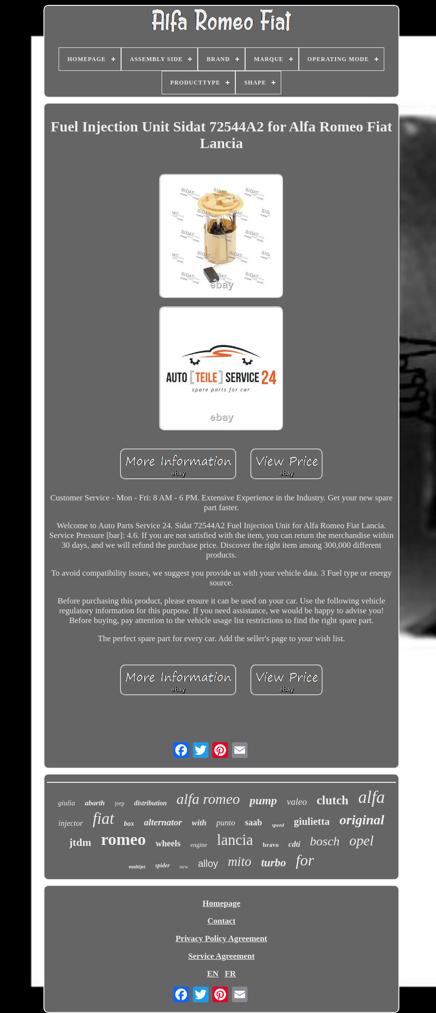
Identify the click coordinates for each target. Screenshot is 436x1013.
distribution (150, 803)
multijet (137, 866)
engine (199, 844)
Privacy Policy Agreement (222, 938)
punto (225, 822)
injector (71, 823)
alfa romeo (208, 799)
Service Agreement (221, 956)
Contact (222, 921)
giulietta (312, 821)
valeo (297, 802)
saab (253, 822)
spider (162, 865)
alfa (371, 797)
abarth (95, 803)
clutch (332, 800)
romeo (123, 839)
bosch (325, 841)
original (361, 819)
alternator (163, 822)
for (305, 860)
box (129, 823)
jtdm (80, 842)
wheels (168, 843)
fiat (103, 818)
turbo (273, 863)
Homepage (221, 903)
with (199, 822)
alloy (208, 863)
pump (263, 800)
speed (278, 825)
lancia (235, 839)
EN (213, 973)
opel (362, 840)
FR (230, 973)
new (184, 866)
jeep (120, 803)
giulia (66, 803)
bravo (271, 844)
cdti (294, 844)
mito (239, 861)
